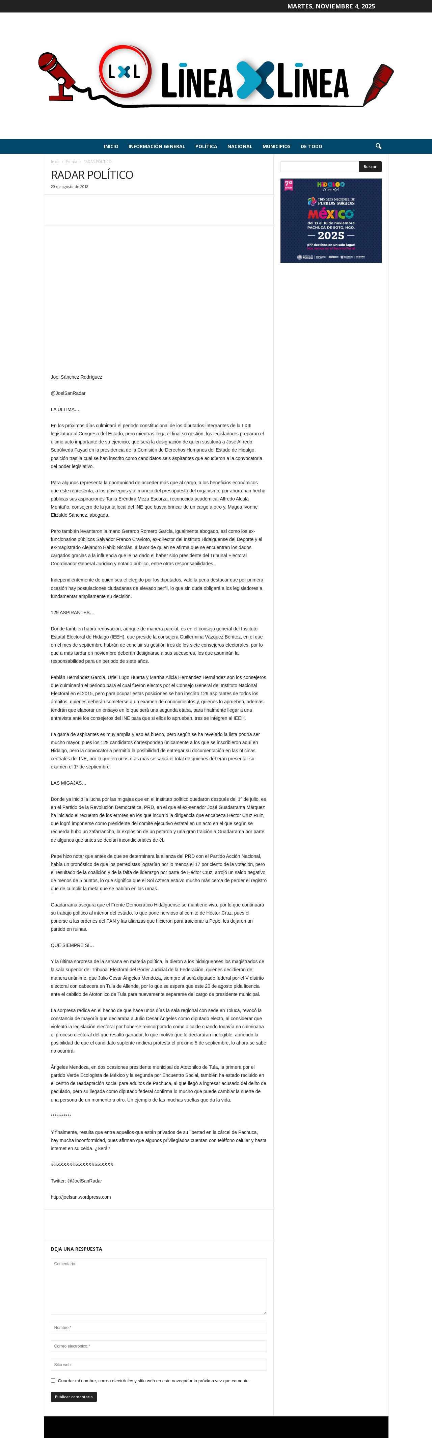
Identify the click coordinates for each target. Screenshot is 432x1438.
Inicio (111, 146)
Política (206, 146)
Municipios (277, 146)
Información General (157, 146)
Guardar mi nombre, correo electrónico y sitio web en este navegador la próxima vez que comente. (154, 1380)
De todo (311, 146)
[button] (378, 146)
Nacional (239, 146)
